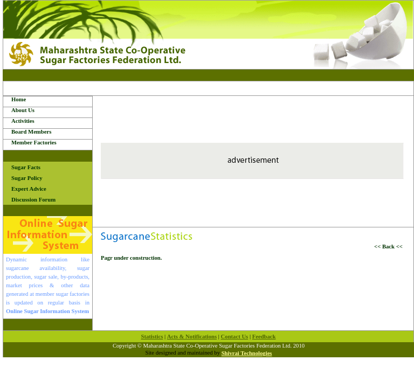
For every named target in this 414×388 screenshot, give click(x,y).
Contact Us (235, 337)
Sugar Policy (27, 178)
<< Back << (389, 247)
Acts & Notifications (192, 337)
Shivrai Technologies (247, 353)
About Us (22, 110)
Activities (22, 121)
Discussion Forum (33, 200)
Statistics (152, 337)
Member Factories (34, 143)
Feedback (264, 337)
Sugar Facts (25, 167)
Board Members (31, 132)
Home (18, 99)
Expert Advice (28, 189)
